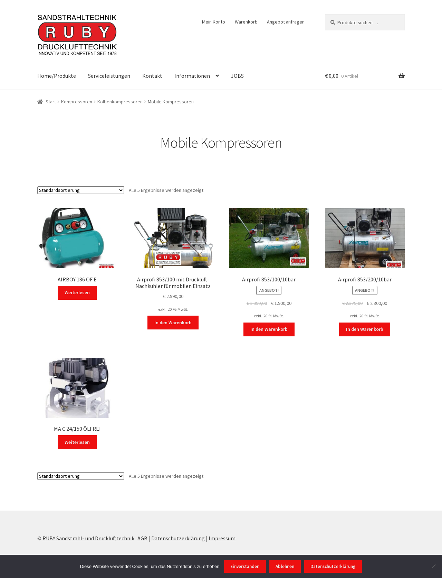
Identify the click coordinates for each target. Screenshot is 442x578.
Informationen (192, 75)
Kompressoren (76, 102)
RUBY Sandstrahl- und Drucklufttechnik (88, 538)
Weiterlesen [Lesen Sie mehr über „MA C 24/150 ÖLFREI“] (77, 442)
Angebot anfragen (286, 22)
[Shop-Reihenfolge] (80, 190)
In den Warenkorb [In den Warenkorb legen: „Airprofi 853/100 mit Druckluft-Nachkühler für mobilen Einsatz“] (173, 322)
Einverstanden (244, 566)
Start (51, 102)
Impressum (222, 538)
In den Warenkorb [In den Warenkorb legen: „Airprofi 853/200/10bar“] (364, 329)
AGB (142, 538)
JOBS (237, 75)
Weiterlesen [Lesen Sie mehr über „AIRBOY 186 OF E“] (77, 292)
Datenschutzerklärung (178, 538)
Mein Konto (213, 22)
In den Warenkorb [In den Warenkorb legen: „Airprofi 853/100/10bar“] (269, 329)
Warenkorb (246, 22)
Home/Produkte (56, 75)
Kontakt (152, 75)
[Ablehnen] (433, 566)
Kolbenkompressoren (120, 102)
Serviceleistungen (109, 75)
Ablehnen (285, 566)
